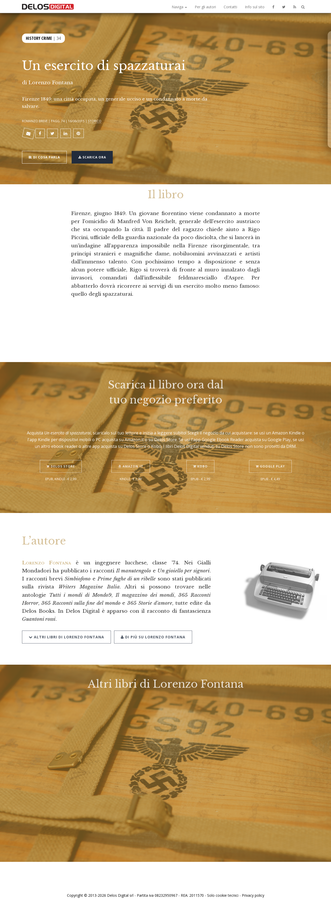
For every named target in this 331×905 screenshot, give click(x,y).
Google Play (270, 459)
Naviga (179, 6)
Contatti (230, 6)
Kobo (200, 459)
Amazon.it (130, 459)
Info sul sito (255, 6)
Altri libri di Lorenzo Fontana (66, 629)
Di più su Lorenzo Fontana (153, 629)
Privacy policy (253, 895)
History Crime (39, 38)
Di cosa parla (44, 157)
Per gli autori (205, 6)
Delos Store (61, 459)
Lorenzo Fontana (50, 82)
